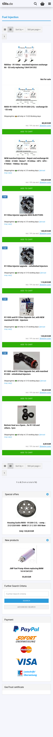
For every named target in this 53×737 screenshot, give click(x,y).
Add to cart (26, 132)
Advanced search (27, 607)
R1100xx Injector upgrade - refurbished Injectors (26, 266)
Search (26, 601)
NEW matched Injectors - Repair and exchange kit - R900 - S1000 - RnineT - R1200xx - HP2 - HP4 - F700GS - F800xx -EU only (26, 161)
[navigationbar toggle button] (49, 3)
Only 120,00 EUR (26, 531)
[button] (5, 29)
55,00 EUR (26, 577)
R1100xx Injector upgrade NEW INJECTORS (23, 215)
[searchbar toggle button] (35, 3)
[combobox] (19, 29)
